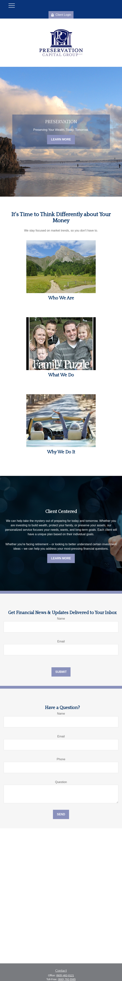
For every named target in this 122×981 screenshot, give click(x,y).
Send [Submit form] (61, 814)
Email (61, 641)
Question (61, 782)
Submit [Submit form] (61, 671)
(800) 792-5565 (67, 979)
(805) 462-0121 (65, 975)
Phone (61, 759)
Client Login (61, 15)
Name (61, 618)
